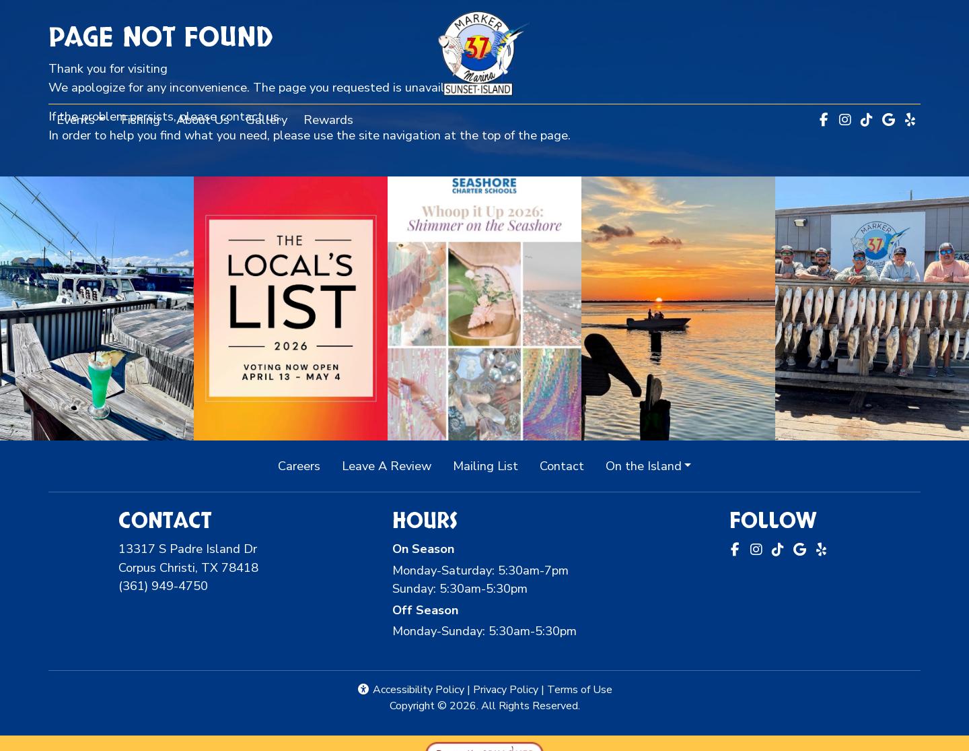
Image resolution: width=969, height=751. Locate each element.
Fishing (140, 119)
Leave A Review (392, 465)
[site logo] (484, 53)
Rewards (332, 118)
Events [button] (76, 119)
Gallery (266, 119)
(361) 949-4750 (163, 585)
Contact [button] (567, 465)
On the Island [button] (644, 465)
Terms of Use (579, 689)
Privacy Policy (505, 689)
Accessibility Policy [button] (410, 689)
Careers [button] (304, 465)
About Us (202, 119)
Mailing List (485, 465)
